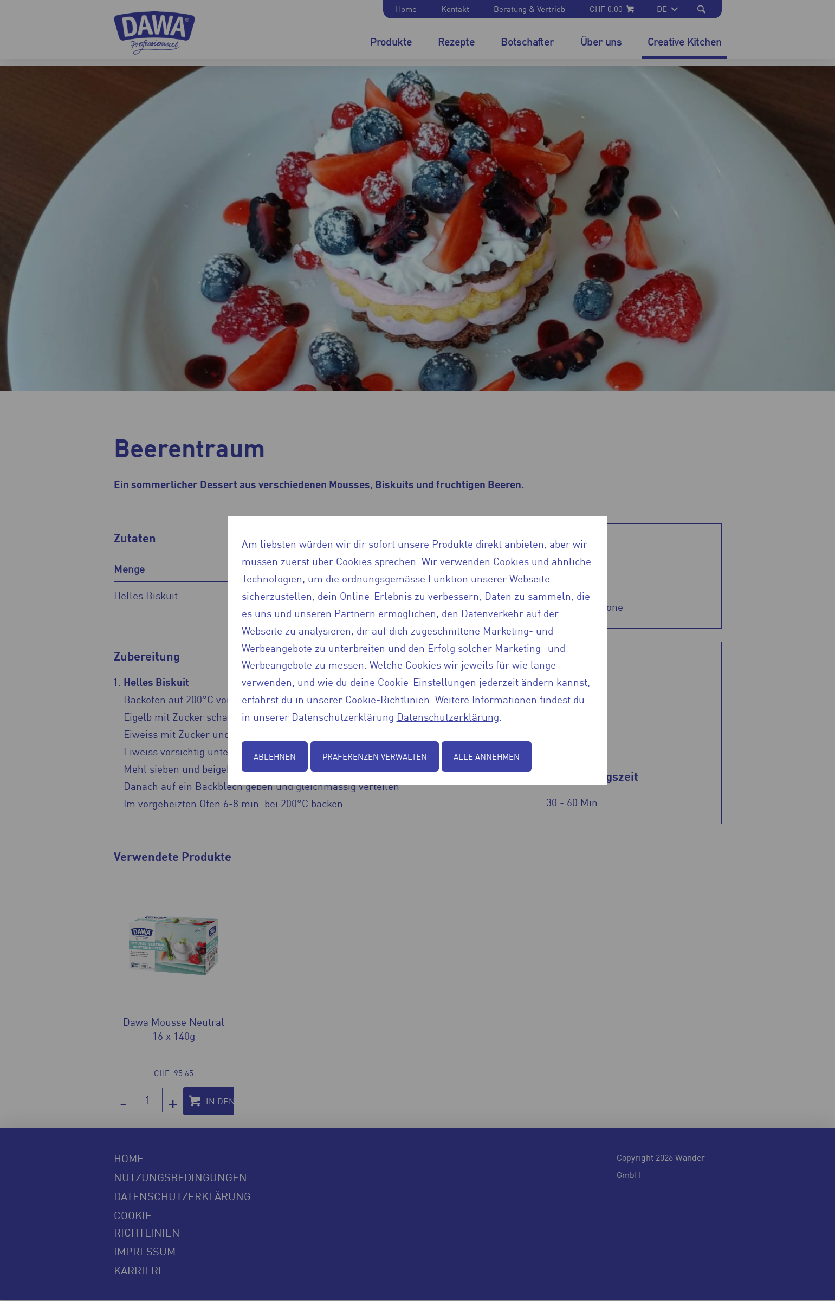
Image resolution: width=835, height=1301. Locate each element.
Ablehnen (275, 756)
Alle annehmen (487, 756)
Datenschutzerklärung (448, 716)
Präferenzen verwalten (374, 756)
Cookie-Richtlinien (387, 698)
